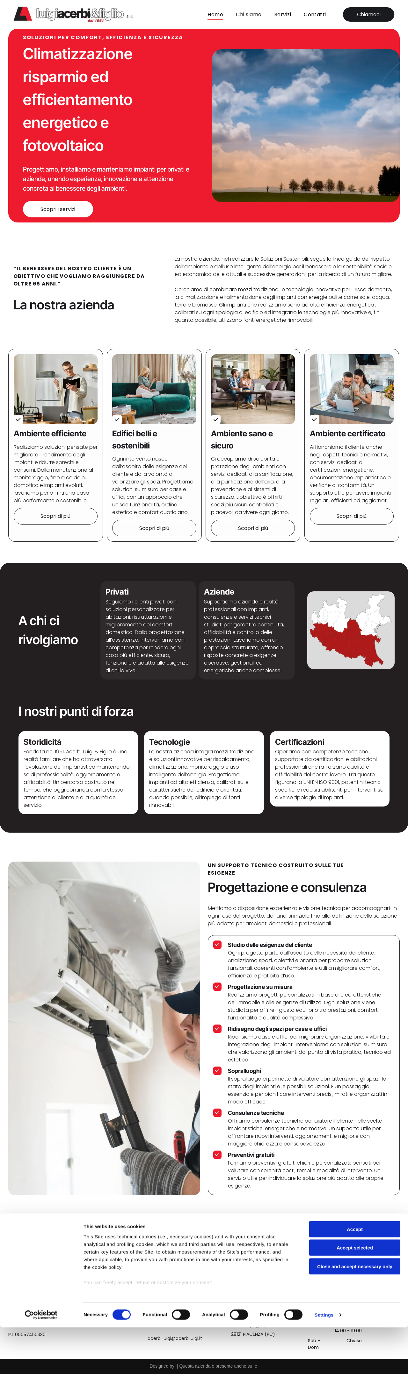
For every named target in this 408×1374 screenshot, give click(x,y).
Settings (324, 1361)
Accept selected (355, 1294)
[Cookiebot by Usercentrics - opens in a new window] (41, 1361)
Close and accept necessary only (354, 1313)
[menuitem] (215, 13)
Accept (355, 1276)
